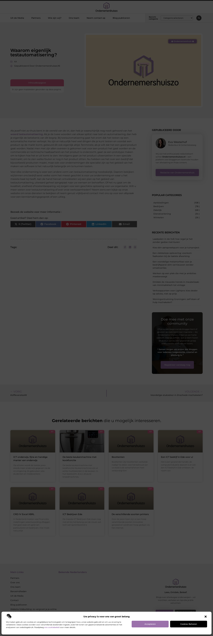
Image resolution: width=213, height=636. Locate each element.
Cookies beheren (188, 624)
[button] (205, 616)
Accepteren (150, 624)
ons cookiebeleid (51, 627)
